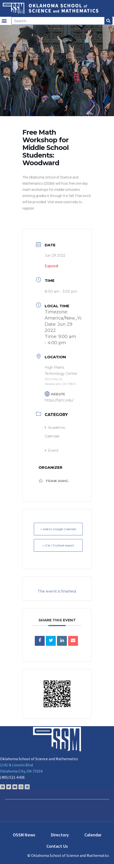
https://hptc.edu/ (59, 400)
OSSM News (24, 835)
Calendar (92, 835)
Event (51, 450)
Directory (60, 835)
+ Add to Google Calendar (58, 529)
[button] (4, 21)
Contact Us (57, 846)
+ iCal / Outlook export (58, 545)
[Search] (108, 20)
